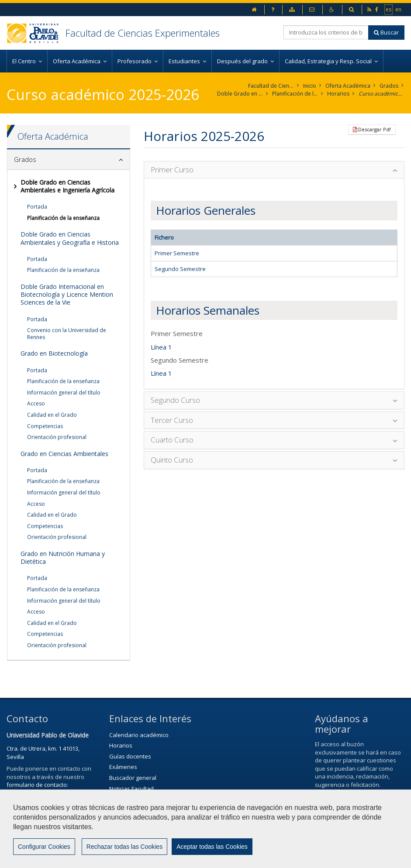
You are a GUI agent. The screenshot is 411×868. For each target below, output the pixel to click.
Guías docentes (130, 756)
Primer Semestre (177, 253)
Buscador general (132, 778)
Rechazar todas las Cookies (124, 852)
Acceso (36, 403)
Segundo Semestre (180, 269)
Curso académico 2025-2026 (381, 93)
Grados (389, 85)
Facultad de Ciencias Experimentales (143, 32)
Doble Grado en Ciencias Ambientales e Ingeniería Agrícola (240, 93)
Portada (37, 206)
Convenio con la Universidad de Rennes (66, 333)
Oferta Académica (347, 85)
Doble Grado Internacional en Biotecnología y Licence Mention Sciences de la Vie (67, 294)
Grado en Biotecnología (54, 353)
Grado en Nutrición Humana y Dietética (63, 557)
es (389, 9)
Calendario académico (139, 735)
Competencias (45, 426)
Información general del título (63, 392)
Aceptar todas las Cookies (212, 852)
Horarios (338, 93)
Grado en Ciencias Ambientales (64, 453)
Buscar (386, 32)
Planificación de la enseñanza (295, 93)
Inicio (309, 85)
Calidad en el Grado (52, 415)
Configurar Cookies (44, 852)
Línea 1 (161, 347)
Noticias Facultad (131, 789)
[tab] (68, 160)
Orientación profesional (56, 437)
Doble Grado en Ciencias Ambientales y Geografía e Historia (70, 238)
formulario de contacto (37, 785)
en (398, 9)
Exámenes (123, 767)
